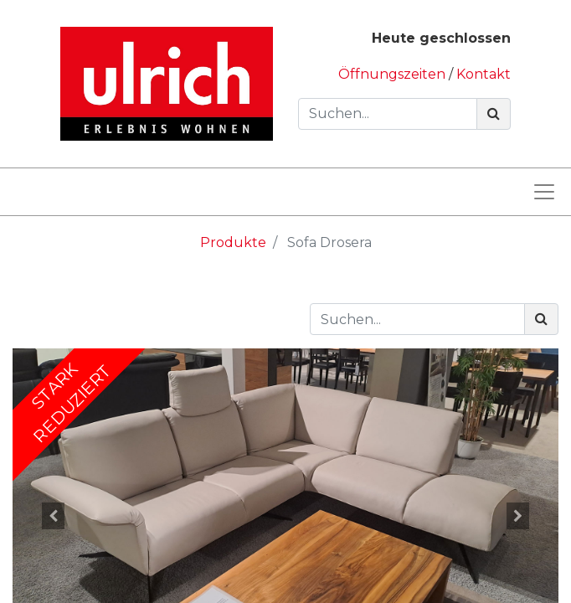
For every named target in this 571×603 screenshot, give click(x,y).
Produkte (233, 242)
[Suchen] (493, 114)
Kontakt (483, 74)
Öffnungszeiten (393, 74)
